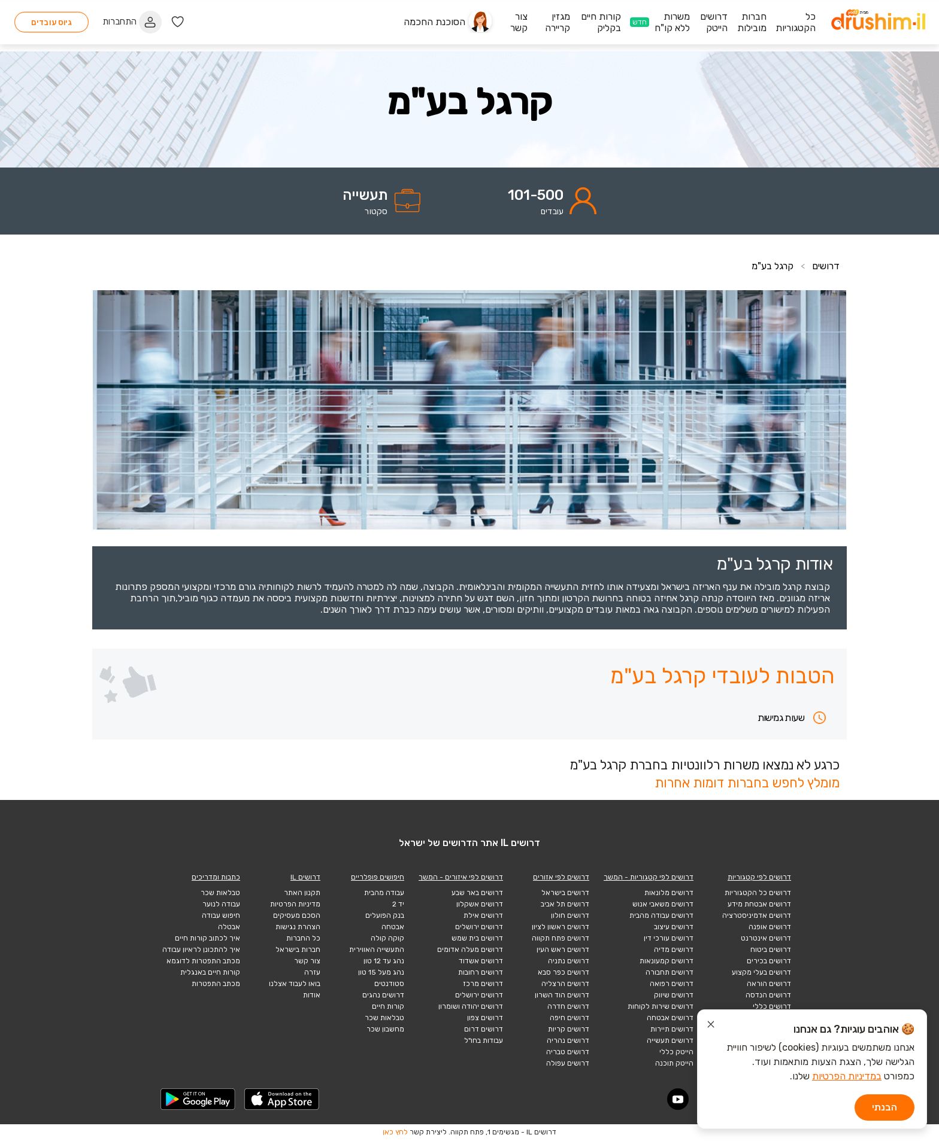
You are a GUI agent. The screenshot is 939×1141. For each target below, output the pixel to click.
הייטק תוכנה (674, 1063)
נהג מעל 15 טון (381, 972)
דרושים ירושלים (479, 927)
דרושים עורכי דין (668, 938)
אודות (311, 995)
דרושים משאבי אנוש (662, 904)
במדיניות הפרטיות (847, 1076)
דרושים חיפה (569, 1018)
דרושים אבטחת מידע (759, 904)
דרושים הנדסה (768, 995)
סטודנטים (389, 983)
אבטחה (392, 927)
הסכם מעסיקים (296, 915)
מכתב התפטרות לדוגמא (203, 961)
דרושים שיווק (673, 995)
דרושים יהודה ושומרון (470, 1006)
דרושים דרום (483, 1029)
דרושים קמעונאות (666, 961)
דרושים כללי (772, 1006)
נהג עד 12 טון (384, 961)
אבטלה (229, 927)
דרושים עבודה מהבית (661, 915)
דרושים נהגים (383, 995)
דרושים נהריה (568, 1040)
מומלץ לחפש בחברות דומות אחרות (747, 783)
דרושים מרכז (483, 983)
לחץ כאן (395, 1132)
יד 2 (398, 904)
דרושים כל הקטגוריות (758, 893)
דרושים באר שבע (477, 893)
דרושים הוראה (769, 983)
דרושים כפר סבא (563, 972)
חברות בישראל (297, 949)
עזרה (312, 972)
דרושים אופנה (770, 927)
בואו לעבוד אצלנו (294, 983)
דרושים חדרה (568, 1006)
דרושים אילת (483, 915)
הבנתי (884, 1107)
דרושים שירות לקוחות (660, 1006)
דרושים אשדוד (481, 961)
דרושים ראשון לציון (560, 927)
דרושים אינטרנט (766, 938)
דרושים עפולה (567, 1063)
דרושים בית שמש (477, 938)
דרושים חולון (570, 915)
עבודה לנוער (221, 904)
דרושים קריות (568, 1029)
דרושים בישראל (565, 893)
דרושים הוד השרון (562, 995)
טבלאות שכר (384, 1018)
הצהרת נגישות (297, 927)
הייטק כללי (676, 1052)
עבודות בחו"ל (483, 1040)
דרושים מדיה (673, 949)
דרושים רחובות (480, 972)
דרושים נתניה (568, 961)
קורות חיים (388, 1006)
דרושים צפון (485, 1018)
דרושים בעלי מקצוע (761, 972)
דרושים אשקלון (479, 904)
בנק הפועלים (384, 915)
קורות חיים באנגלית (210, 972)
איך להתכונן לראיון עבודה (201, 949)
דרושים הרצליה (565, 983)
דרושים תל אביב (565, 904)
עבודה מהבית (384, 893)
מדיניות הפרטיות (295, 904)
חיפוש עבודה (221, 915)
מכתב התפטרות (216, 983)
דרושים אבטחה (670, 1018)
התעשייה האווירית (376, 949)
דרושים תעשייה (670, 1040)
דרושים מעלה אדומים (470, 949)
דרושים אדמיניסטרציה (756, 915)
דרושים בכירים (769, 961)
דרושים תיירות (671, 1029)
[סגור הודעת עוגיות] (711, 1026)
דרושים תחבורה (669, 972)
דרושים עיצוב (673, 927)
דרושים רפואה (671, 983)
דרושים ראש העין (563, 949)
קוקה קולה (387, 938)
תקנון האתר (302, 893)
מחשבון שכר (385, 1029)
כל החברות (303, 938)
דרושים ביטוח (770, 949)
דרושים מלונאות (668, 893)
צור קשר (307, 961)
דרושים (826, 266)
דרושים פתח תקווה (560, 938)
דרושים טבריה (567, 1052)
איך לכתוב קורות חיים (207, 938)
